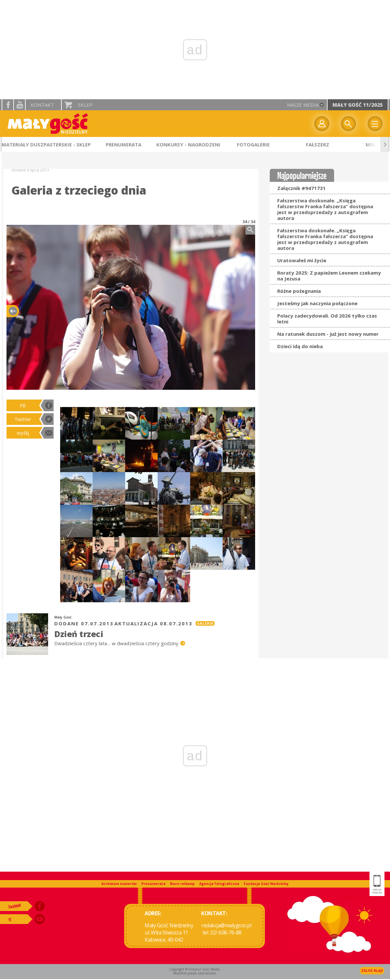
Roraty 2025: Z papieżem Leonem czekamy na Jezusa (329, 275)
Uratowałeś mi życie (301, 260)
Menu (375, 123)
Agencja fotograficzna (219, 883)
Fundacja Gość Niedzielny (266, 883)
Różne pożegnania (299, 291)
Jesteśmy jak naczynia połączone (317, 303)
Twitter (22, 419)
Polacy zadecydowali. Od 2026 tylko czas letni (327, 318)
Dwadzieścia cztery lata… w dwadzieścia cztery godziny (117, 643)
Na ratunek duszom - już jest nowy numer (328, 334)
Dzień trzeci (78, 633)
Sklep (85, 105)
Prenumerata (153, 883)
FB (23, 405)
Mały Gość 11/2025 (357, 105)
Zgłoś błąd (372, 970)
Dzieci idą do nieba (300, 346)
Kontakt (42, 105)
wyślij (23, 432)
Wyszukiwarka (348, 123)
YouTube (19, 104)
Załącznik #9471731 (301, 188)
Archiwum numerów (119, 883)
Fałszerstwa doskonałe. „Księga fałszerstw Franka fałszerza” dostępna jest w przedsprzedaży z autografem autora (325, 209)
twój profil (321, 123)
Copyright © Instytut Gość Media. (195, 969)
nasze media (302, 105)
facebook (7, 104)
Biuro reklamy (182, 883)
